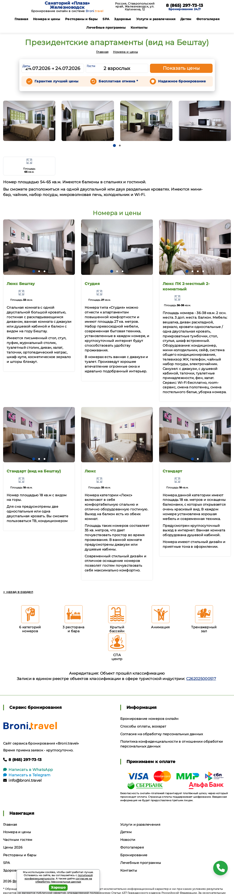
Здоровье (122, 19)
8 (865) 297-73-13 (184, 5)
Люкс (90, 471)
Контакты (139, 27)
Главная (21, 19)
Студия (92, 283)
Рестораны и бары (81, 19)
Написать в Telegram (26, 775)
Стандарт (172, 471)
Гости (91, 66)
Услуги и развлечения (155, 19)
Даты (26, 66)
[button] (114, 145)
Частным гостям (17, 840)
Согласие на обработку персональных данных (161, 734)
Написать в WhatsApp (28, 769)
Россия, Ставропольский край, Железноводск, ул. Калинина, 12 (135, 6)
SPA (106, 19)
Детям (185, 19)
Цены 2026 (12, 847)
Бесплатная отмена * (118, 81)
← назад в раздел (18, 592)
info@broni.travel (22, 780)
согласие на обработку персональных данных (63, 880)
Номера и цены (46, 19)
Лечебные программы (106, 27)
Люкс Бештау (21, 283)
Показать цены (181, 68)
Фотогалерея (208, 19)
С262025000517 (201, 678)
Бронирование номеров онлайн (149, 719)
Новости (127, 840)
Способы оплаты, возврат (143, 726)
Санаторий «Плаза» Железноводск (67, 5)
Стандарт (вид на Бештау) (34, 471)
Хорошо (58, 887)
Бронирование (133, 855)
